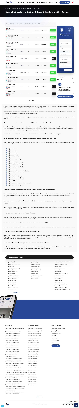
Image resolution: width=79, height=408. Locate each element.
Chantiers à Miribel (11, 269)
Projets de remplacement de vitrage (35, 330)
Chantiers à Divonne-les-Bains (13, 275)
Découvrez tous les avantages (65, 96)
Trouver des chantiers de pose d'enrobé (13, 368)
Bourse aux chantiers (42, 2)
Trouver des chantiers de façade (11, 354)
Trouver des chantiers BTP (10, 356)
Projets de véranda (32, 368)
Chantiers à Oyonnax (12, 262)
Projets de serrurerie (32, 370)
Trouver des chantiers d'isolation (11, 377)
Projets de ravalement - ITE (33, 345)
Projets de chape (31, 384)
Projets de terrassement (33, 354)
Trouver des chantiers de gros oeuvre (12, 379)
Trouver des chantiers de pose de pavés (13, 367)
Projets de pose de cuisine (33, 349)
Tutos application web (55, 331)
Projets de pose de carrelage (34, 338)
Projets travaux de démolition (34, 337)
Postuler (53, 30)
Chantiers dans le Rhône (35, 276)
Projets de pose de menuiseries (34, 333)
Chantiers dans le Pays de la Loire (60, 287)
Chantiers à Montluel (12, 280)
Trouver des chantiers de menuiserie (12, 335)
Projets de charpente (32, 383)
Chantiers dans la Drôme (35, 266)
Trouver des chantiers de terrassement (12, 330)
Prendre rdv (53, 335)
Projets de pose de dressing (33, 347)
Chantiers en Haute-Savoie (36, 269)
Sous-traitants (22, 2)
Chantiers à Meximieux (12, 278)
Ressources (51, 2)
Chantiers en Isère (34, 271)
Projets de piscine (31, 372)
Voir (53, 58)
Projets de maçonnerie (32, 363)
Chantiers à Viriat (11, 285)
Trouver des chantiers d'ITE (10, 390)
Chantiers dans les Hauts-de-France (61, 273)
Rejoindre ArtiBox (65, 2)
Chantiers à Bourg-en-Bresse (13, 261)
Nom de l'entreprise (63, 40)
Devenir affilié (56, 346)
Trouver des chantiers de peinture (11, 340)
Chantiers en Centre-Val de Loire (60, 264)
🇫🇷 (72, 2)
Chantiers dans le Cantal (35, 264)
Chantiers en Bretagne (58, 262)
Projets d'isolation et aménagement (35, 328)
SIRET (61, 46)
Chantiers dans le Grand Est (59, 268)
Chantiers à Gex (11, 266)
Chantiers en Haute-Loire (36, 268)
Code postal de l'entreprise (65, 57)
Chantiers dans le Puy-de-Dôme (37, 275)
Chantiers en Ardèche (35, 262)
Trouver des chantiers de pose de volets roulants (14, 360)
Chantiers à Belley (11, 273)
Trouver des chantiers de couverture (12, 349)
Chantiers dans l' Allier (35, 261)
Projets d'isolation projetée (33, 342)
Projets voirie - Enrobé (32, 361)
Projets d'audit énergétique (33, 353)
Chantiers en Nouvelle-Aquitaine (60, 284)
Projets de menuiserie (32, 358)
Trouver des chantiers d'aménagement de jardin (14, 391)
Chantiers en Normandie (58, 282)
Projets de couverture (32, 377)
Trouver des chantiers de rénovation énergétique (14, 374)
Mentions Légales (54, 330)
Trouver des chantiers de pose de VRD (12, 365)
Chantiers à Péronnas (12, 289)
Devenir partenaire (55, 337)
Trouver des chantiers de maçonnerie (12, 333)
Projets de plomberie (32, 365)
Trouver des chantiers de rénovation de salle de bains (15, 376)
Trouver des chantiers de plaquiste (12, 342)
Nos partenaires (54, 338)
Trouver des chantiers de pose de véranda (13, 381)
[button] (70, 78)
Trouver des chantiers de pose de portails (13, 361)
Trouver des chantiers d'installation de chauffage (14, 328)
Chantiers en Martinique (58, 278)
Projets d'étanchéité (32, 376)
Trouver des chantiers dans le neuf (12, 393)
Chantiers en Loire (34, 273)
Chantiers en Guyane (58, 271)
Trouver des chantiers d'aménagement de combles (15, 388)
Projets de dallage (32, 379)
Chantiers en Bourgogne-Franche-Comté (62, 261)
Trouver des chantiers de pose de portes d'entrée (14, 363)
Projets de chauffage (32, 381)
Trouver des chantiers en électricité (12, 344)
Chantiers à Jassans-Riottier (13, 287)
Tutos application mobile (56, 333)
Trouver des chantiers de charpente (12, 347)
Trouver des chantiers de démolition (12, 383)
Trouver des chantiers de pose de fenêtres (13, 358)
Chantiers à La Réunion (58, 276)
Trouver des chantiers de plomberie (12, 337)
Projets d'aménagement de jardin (34, 331)
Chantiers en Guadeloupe (59, 269)
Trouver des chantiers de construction (12, 384)
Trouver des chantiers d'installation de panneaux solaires (16, 370)
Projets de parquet (32, 374)
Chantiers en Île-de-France (59, 275)
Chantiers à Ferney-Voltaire (13, 271)
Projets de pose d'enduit (33, 340)
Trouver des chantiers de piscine (11, 353)
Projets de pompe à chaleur (33, 351)
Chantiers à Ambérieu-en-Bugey (14, 264)
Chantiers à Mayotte (58, 280)
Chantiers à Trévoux (11, 284)
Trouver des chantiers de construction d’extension (15, 386)
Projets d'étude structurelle (33, 344)
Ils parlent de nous (55, 340)
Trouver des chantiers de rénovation (12, 338)
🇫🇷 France (39, 397)
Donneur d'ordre (31, 2)
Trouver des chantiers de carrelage (12, 351)
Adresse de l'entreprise (64, 51)
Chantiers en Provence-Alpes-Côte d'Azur (62, 289)
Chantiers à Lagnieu (12, 282)
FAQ (52, 342)
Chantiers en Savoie (35, 278)
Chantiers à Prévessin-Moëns (13, 276)
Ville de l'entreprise (63, 62)
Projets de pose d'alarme (33, 356)
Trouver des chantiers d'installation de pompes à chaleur (16, 372)
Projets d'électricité (32, 360)
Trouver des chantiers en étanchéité (12, 345)
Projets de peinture (32, 367)
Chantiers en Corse (57, 266)
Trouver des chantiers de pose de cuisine (13, 331)
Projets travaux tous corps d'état (34, 335)
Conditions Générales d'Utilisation (58, 328)
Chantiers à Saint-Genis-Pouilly (14, 268)
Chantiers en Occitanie (58, 285)
